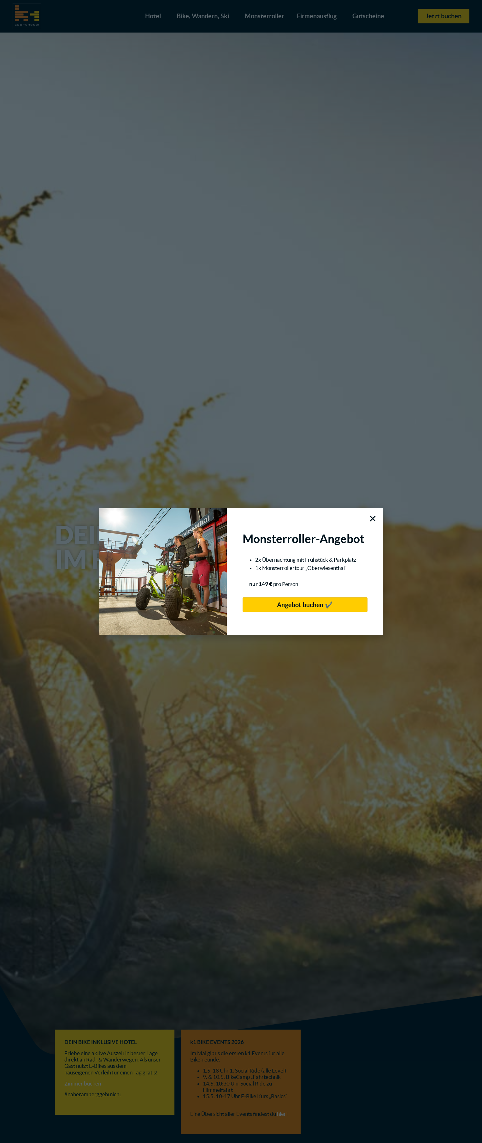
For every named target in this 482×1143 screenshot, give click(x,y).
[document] (241, 571)
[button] (373, 519)
